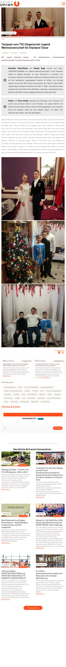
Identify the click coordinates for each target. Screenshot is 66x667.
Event (42, 391)
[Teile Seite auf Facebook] (59, 352)
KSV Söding (7, 394)
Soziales (17, 398)
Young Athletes (45, 401)
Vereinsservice (25, 401)
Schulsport (57, 394)
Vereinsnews (14, 52)
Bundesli (27, 391)
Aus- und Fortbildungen (31, 387)
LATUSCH (16, 394)
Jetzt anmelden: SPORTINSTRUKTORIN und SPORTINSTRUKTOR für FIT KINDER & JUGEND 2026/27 (13, 574)
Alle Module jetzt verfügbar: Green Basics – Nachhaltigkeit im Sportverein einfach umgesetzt (14, 523)
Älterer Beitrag (40, 361)
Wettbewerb (23, 52)
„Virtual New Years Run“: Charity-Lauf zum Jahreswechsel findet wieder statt (47, 364)
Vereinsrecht (29, 418)
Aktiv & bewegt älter (10, 387)
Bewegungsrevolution (47, 387)
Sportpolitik (41, 398)
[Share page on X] (63, 352)
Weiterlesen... (46, 377)
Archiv (20, 387)
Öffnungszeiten (32, 394)
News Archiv (33, 608)
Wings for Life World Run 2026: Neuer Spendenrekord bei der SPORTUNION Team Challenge (49, 522)
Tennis (6, 401)
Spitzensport (18, 37)
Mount (23, 394)
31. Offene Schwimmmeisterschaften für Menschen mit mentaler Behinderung (49, 574)
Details (57, 428)
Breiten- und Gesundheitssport (13, 391)
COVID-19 (35, 391)
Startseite (4, 37)
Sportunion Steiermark (53, 398)
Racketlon (42, 394)
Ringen (50, 394)
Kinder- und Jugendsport (53, 391)
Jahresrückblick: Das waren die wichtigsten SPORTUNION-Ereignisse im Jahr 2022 (16, 364)
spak (23, 398)
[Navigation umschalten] (63, 4)
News (10, 37)
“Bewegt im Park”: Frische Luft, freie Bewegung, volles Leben (15, 470)
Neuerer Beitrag (8, 361)
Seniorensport (8, 398)
